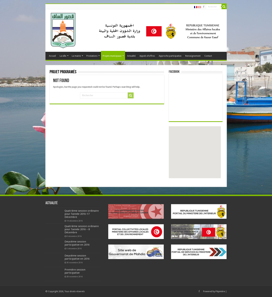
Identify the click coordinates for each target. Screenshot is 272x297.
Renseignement (193, 56)
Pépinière (220, 291)
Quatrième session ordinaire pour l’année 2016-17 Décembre (82, 214)
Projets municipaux (112, 56)
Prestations (91, 56)
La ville (63, 56)
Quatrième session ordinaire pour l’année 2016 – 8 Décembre (82, 229)
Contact (208, 56)
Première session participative (75, 271)
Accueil (52, 56)
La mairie (76, 56)
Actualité (131, 56)
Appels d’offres (147, 56)
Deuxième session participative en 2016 (77, 243)
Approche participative (170, 56)
